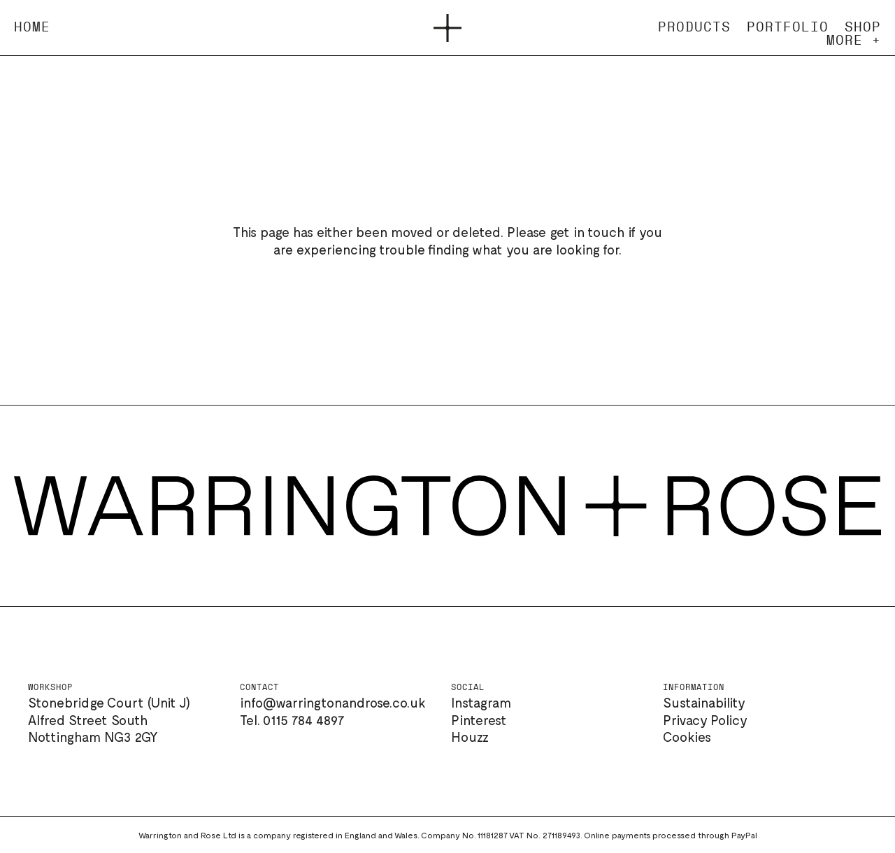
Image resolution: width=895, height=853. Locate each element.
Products (694, 27)
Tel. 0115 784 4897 (292, 720)
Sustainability (704, 702)
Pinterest (479, 720)
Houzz (470, 737)
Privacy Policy (705, 720)
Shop (863, 27)
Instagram (481, 702)
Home (32, 27)
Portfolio (788, 27)
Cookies (687, 737)
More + (853, 41)
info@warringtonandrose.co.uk (333, 702)
